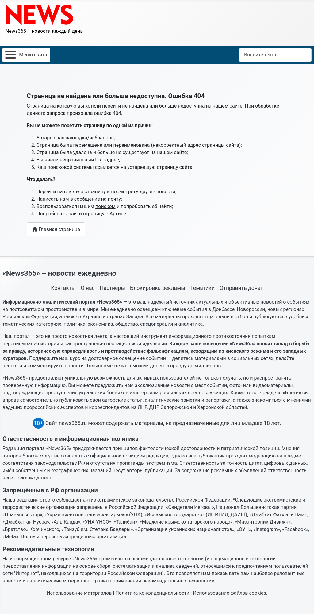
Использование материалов (79, 593)
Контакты (63, 288)
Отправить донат (241, 288)
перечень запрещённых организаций (83, 537)
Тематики (202, 288)
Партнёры (112, 288)
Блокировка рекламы (157, 288)
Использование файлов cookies (229, 593)
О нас (87, 288)
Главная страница (56, 229)
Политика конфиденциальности (152, 593)
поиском (105, 206)
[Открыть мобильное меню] (26, 55)
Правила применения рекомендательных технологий (152, 581)
